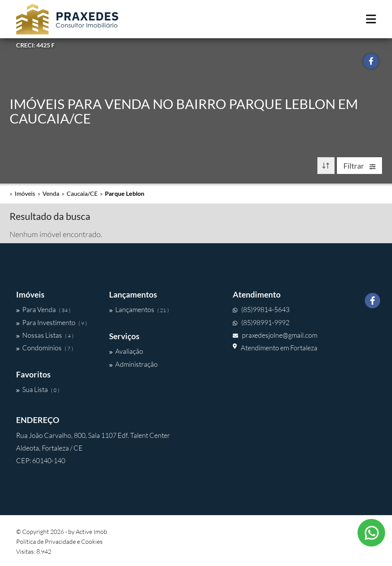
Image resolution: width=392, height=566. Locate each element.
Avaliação (126, 351)
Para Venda (43, 309)
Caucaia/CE (82, 193)
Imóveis (25, 193)
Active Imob (91, 531)
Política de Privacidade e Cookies (59, 541)
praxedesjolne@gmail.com (275, 335)
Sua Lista (37, 389)
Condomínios (44, 347)
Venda (50, 193)
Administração (133, 364)
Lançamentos (139, 309)
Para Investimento (51, 322)
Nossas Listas (45, 335)
